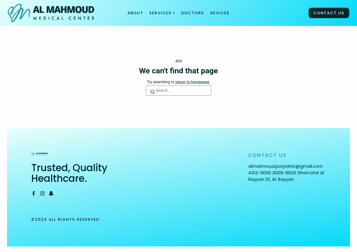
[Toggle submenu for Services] (173, 12)
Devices (220, 12)
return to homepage (192, 80)
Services (160, 12)
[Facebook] (33, 192)
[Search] (153, 91)
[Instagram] (42, 192)
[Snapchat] (51, 192)
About (135, 12)
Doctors (192, 12)
